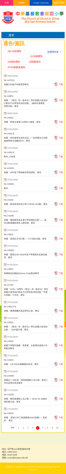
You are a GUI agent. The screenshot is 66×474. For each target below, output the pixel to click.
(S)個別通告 (14, 61)
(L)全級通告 (36, 56)
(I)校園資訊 (35, 61)
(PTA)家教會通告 (16, 67)
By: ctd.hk (33, 470)
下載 (61, 84)
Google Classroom (41, 3)
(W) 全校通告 (14, 51)
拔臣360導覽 (59, 3)
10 (57, 428)
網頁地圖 (9, 467)
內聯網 (21, 3)
